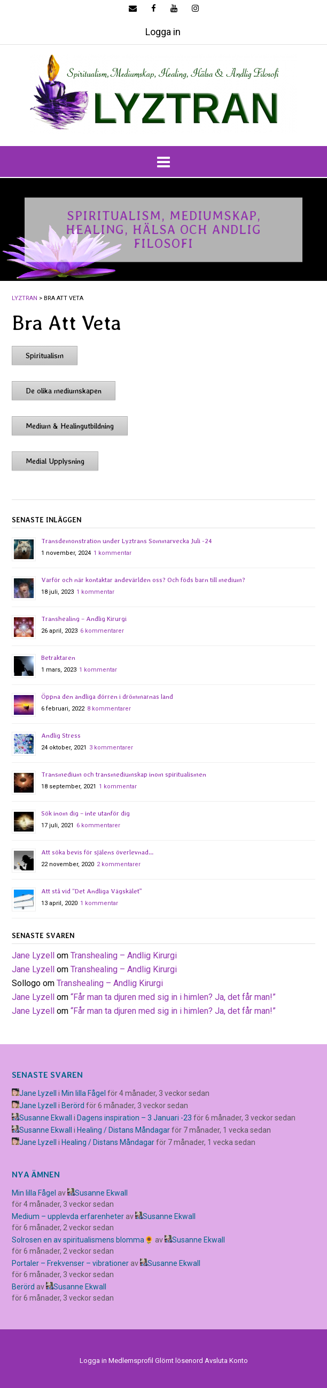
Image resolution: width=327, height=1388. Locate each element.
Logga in (163, 31)
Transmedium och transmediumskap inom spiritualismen (123, 774)
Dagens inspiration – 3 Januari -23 (134, 1117)
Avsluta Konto (226, 1360)
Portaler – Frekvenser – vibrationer (70, 1263)
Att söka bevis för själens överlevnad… (97, 852)
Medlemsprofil (130, 1360)
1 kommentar (112, 553)
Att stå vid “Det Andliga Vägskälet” (91, 891)
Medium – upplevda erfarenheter (68, 1216)
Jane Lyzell (33, 955)
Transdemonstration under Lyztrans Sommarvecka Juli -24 (126, 541)
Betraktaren (58, 657)
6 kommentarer (102, 630)
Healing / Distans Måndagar (123, 1130)
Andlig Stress (61, 735)
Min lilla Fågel (83, 1093)
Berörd (72, 1105)
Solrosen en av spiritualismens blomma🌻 (82, 1240)
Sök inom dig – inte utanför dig (85, 813)
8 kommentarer (109, 708)
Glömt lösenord (179, 1360)
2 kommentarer (119, 864)
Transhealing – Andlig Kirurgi (84, 619)
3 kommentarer (111, 747)
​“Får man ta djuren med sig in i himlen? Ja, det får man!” (173, 997)
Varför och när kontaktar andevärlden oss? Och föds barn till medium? (143, 580)
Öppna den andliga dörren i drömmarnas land (107, 696)
